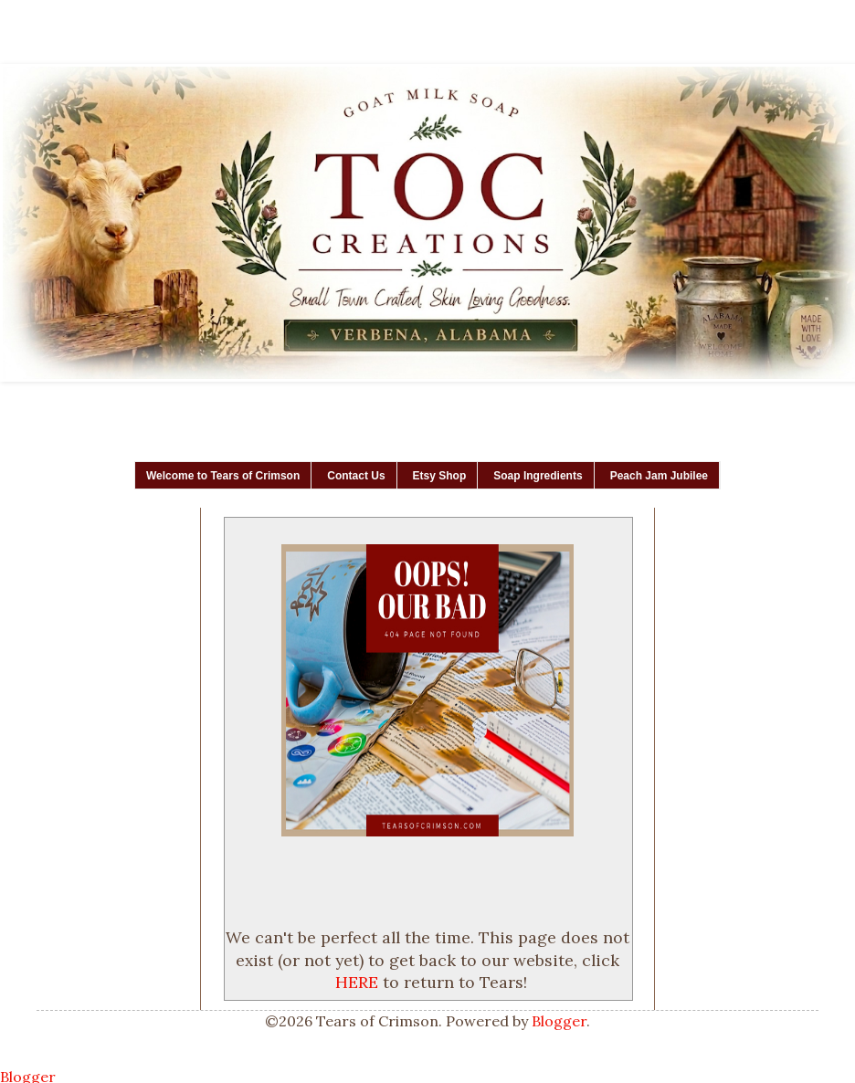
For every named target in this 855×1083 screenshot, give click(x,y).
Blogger (559, 1021)
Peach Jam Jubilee (659, 475)
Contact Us (356, 475)
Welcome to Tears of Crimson (223, 475)
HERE (356, 982)
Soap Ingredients (537, 475)
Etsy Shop (440, 475)
